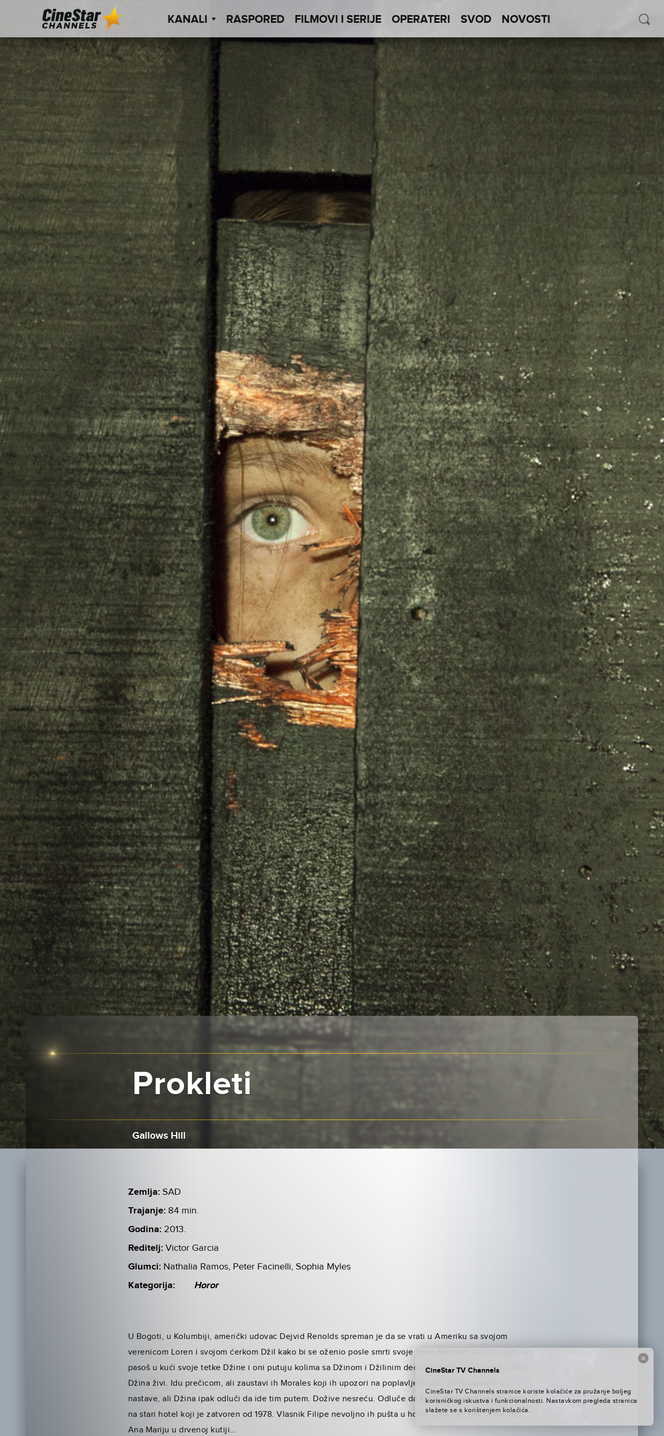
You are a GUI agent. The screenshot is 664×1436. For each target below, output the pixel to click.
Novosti (526, 19)
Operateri (421, 19)
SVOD (476, 19)
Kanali (192, 19)
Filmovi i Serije (338, 19)
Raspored (255, 19)
